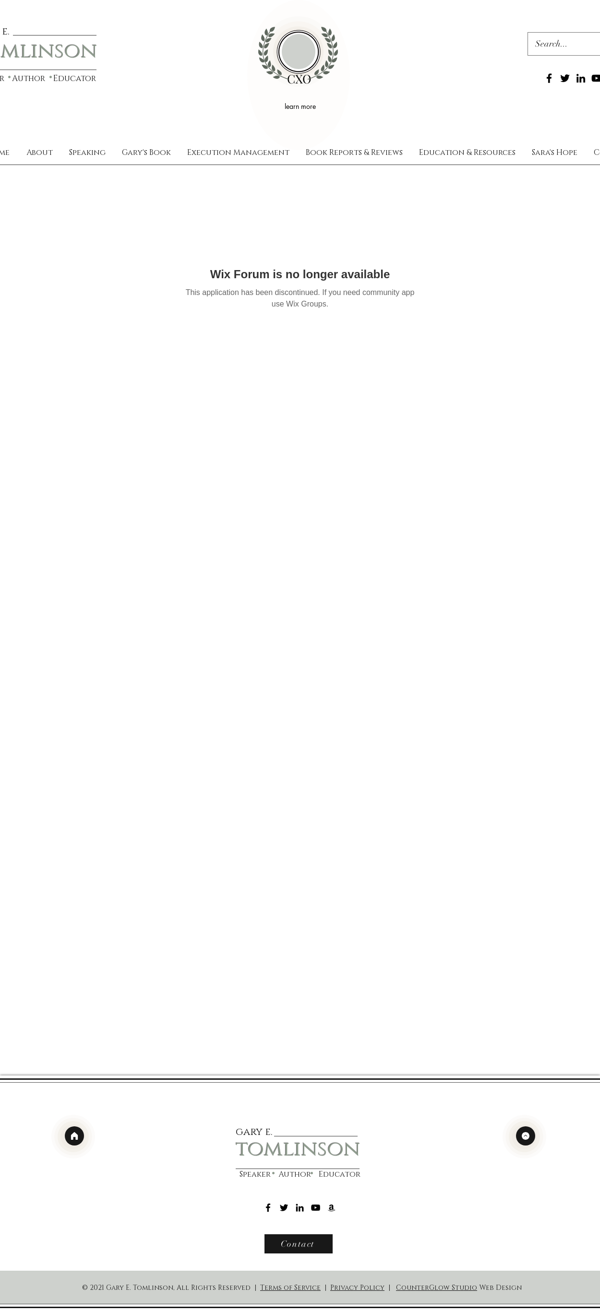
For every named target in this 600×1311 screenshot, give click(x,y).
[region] (298, 75)
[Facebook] (549, 78)
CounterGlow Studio (436, 1287)
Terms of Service (290, 1287)
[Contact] (298, 1243)
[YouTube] (315, 1207)
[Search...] (559, 44)
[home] (74, 1136)
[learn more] (301, 106)
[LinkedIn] (581, 78)
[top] (525, 1136)
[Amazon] (331, 1207)
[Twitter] (565, 78)
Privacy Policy (357, 1287)
